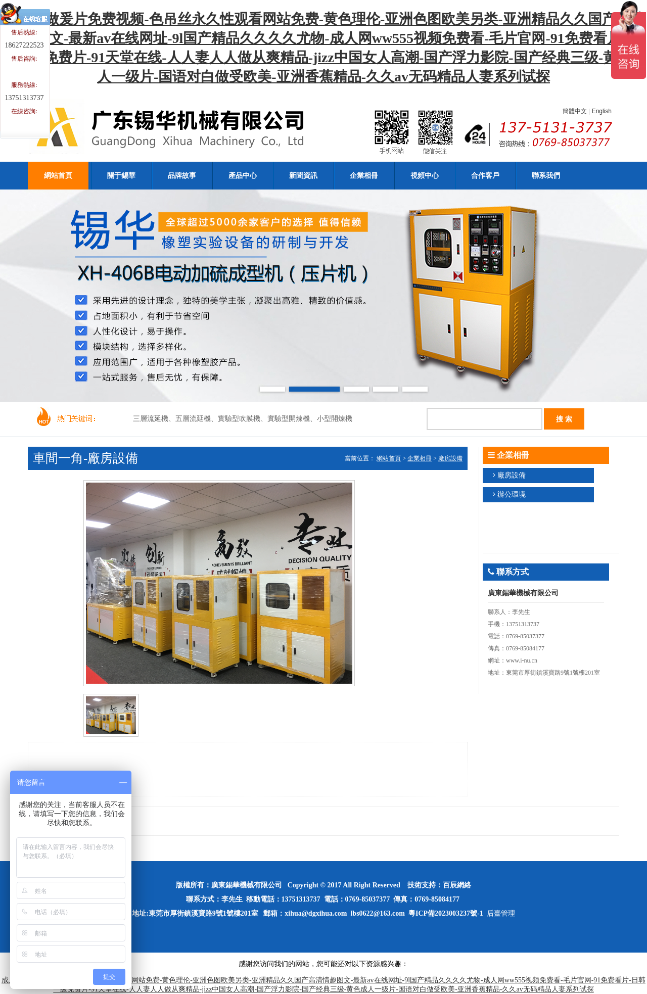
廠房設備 (450, 458)
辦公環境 (511, 494)
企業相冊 (419, 458)
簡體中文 (575, 111)
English (602, 111)
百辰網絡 (457, 885)
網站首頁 (389, 458)
